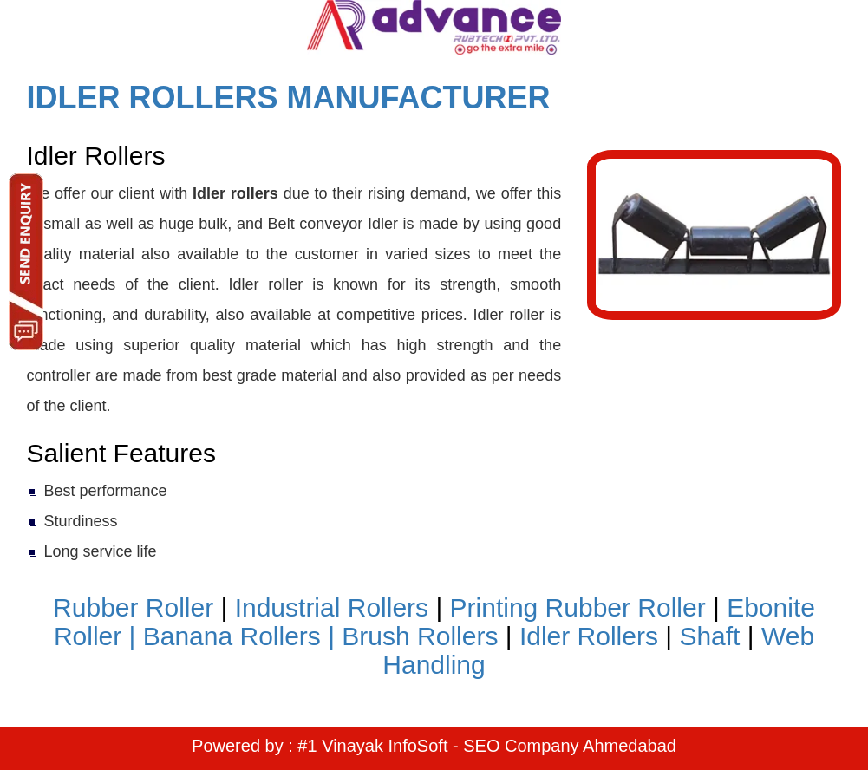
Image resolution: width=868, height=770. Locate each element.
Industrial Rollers (331, 607)
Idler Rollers (588, 636)
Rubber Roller (133, 607)
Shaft (709, 636)
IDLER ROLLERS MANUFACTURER (289, 97)
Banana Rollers (232, 636)
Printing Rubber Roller (578, 607)
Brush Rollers (420, 636)
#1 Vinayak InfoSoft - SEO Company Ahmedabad (486, 745)
